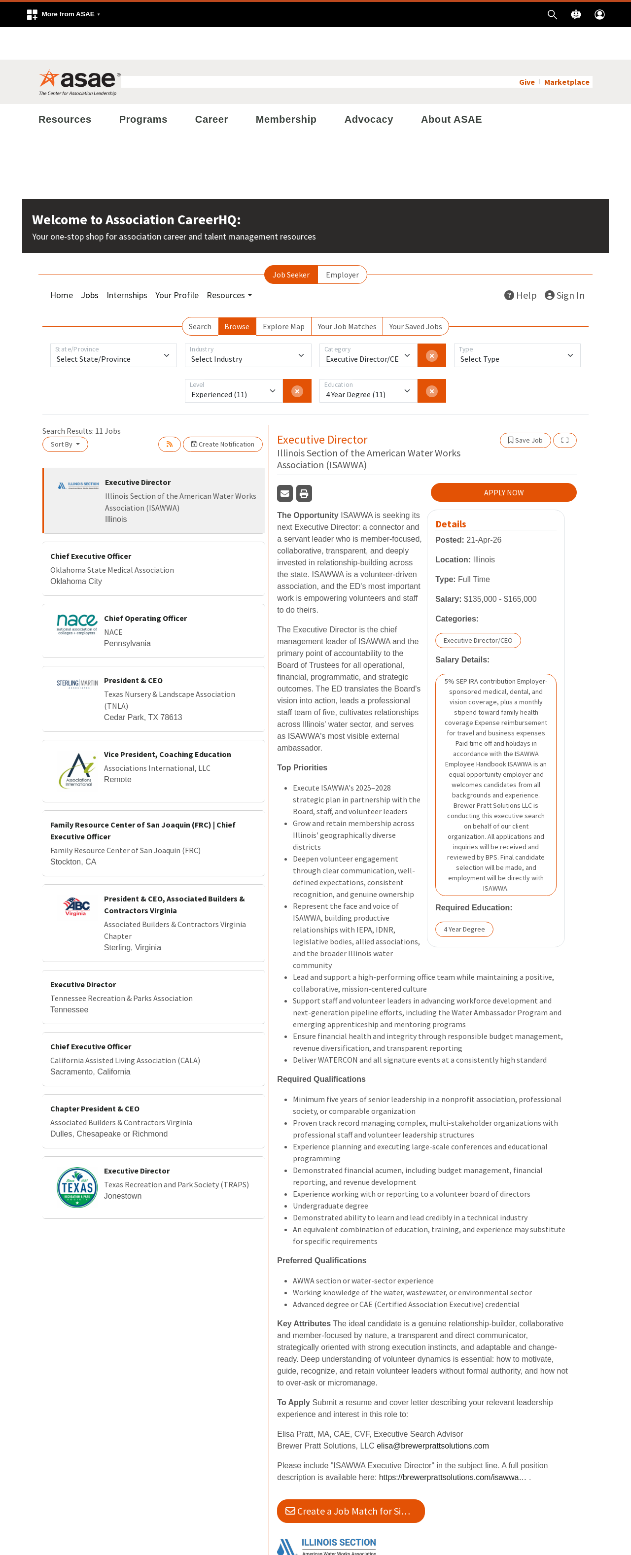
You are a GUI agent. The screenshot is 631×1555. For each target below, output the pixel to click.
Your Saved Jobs (415, 294)
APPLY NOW (504, 460)
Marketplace (567, 49)
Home (61, 262)
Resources (65, 86)
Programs (143, 86)
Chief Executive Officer (90, 523)
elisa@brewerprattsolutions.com (433, 1413)
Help (520, 262)
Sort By (62, 411)
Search (200, 294)
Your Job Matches (347, 294)
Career (211, 86)
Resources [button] (226, 262)
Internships (126, 262)
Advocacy (369, 86)
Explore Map (284, 294)
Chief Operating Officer (145, 585)
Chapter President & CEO (95, 1076)
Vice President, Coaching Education (167, 721)
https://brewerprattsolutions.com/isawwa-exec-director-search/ (453, 1445)
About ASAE (451, 86)
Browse (236, 294)
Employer (342, 242)
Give (527, 49)
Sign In (565, 262)
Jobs (90, 262)
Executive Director (138, 449)
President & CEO (133, 648)
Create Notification (222, 411)
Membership (286, 86)
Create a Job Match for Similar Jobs (355, 1478)
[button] (63, 14)
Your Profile (177, 262)
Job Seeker (291, 242)
